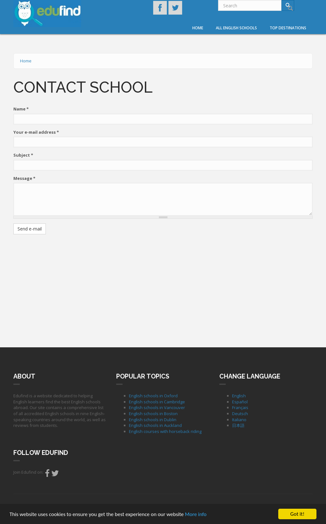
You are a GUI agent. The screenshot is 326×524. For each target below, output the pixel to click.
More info (196, 514)
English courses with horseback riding (165, 431)
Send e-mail (30, 229)
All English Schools (236, 28)
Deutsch (240, 413)
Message (24, 178)
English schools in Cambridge (157, 402)
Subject (23, 155)
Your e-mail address (36, 132)
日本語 (238, 425)
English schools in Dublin (152, 419)
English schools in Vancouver (157, 407)
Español (240, 402)
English (239, 396)
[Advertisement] (163, 285)
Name (21, 109)
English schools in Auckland (155, 425)
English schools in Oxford (153, 396)
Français (240, 407)
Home (197, 28)
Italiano (239, 419)
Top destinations (288, 28)
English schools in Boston (153, 413)
